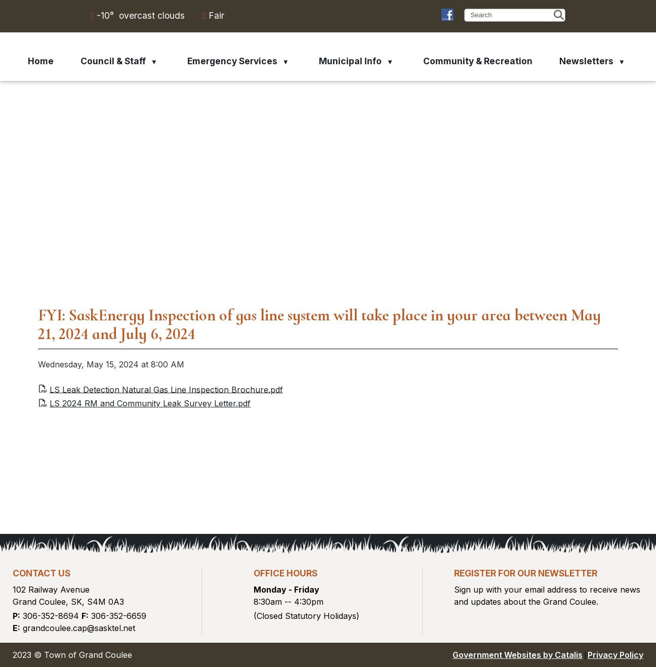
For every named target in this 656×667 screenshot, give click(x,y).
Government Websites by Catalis (518, 655)
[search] (511, 15)
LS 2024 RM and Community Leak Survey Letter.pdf (150, 403)
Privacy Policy (615, 655)
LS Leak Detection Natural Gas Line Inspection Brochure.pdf (166, 389)
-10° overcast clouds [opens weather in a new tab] (141, 15)
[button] (559, 15)
